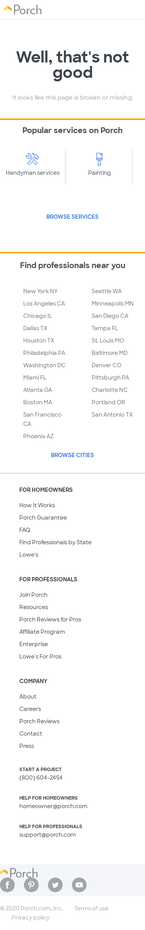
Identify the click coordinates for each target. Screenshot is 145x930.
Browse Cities (72, 455)
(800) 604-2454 (41, 777)
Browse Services (72, 216)
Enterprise (33, 644)
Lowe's (28, 554)
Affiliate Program (42, 631)
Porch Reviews (39, 721)
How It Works (37, 505)
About (27, 696)
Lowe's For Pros (40, 656)
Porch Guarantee (43, 517)
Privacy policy (30, 917)
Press (26, 746)
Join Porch (33, 594)
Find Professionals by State (55, 542)
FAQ (24, 530)
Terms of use (91, 908)
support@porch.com (47, 834)
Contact (30, 733)
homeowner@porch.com (53, 806)
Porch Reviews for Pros (50, 619)
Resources (33, 607)
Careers (30, 709)
